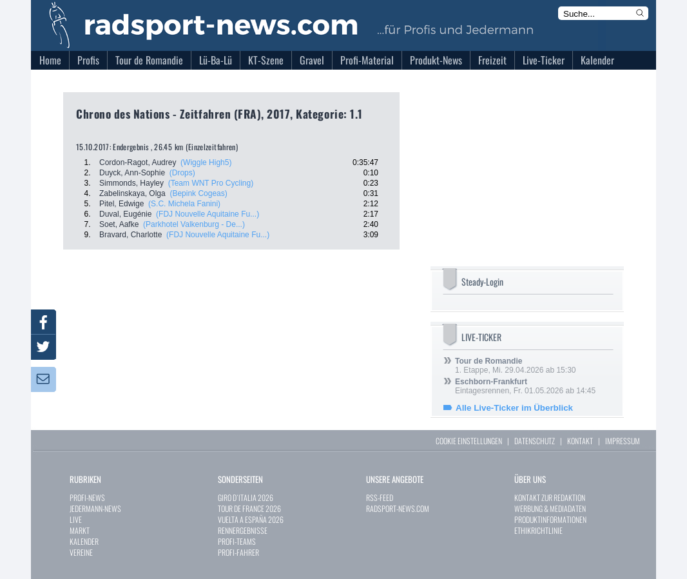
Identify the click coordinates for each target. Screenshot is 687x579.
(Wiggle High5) (205, 162)
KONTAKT (580, 440)
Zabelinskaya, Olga (132, 193)
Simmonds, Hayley (131, 183)
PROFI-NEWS (87, 497)
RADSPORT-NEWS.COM (397, 508)
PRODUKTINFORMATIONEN (550, 519)
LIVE (76, 519)
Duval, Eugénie (125, 214)
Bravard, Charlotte (130, 234)
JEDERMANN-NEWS (95, 508)
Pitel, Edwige (121, 203)
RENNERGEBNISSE (242, 530)
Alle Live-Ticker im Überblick (514, 408)
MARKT (80, 530)
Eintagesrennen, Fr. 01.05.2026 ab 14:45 (525, 386)
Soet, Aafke (119, 224)
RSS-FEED (379, 497)
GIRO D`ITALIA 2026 (245, 497)
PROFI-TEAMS (237, 541)
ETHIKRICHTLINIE (538, 530)
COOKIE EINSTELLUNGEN (469, 440)
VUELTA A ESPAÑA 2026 (251, 519)
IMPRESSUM (622, 440)
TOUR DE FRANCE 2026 (249, 508)
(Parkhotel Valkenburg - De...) (194, 224)
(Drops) (182, 172)
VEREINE (81, 552)
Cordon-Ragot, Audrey (137, 162)
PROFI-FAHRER (238, 552)
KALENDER (84, 541)
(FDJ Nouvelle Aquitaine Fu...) (207, 214)
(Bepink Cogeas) (198, 193)
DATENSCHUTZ (534, 440)
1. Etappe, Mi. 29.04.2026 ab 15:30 (515, 366)
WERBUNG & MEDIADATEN (550, 508)
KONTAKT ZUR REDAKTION (549, 497)
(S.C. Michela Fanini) (184, 203)
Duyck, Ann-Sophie (132, 172)
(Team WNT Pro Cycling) (210, 183)
